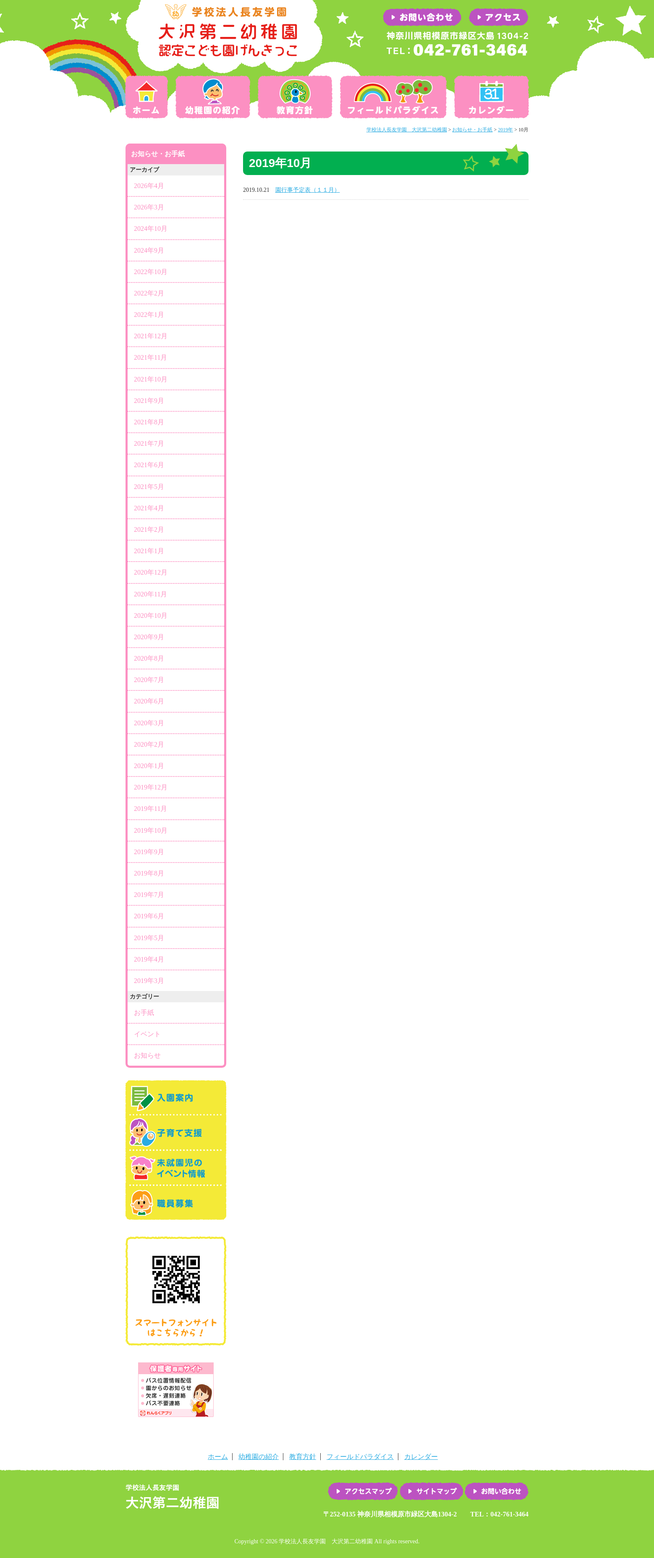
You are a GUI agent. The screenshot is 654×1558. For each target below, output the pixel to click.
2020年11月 (150, 594)
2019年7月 (149, 894)
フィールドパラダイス (393, 97)
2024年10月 (150, 228)
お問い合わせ (496, 1491)
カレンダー (490, 97)
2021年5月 (149, 486)
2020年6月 (149, 701)
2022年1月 (149, 314)
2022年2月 (149, 293)
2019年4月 (149, 959)
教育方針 (295, 97)
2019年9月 (149, 851)
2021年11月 (150, 357)
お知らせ (147, 1055)
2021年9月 (149, 400)
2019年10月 (150, 830)
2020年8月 (149, 658)
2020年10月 (150, 615)
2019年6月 (149, 916)
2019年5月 (149, 937)
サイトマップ (431, 1491)
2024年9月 (149, 250)
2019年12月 (150, 787)
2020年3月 (149, 723)
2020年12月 (150, 572)
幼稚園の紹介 (212, 97)
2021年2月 (149, 529)
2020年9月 (149, 636)
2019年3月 (149, 980)
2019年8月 (149, 873)
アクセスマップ (363, 1491)
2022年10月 (150, 271)
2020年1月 (149, 765)
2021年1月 (149, 550)
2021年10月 (150, 379)
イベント (147, 1034)
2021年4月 (149, 508)
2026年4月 (149, 185)
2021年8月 (149, 422)
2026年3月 (149, 207)
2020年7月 (149, 679)
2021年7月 (149, 443)
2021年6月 (149, 464)
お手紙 (144, 1012)
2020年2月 (149, 744)
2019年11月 (150, 808)
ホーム (148, 97)
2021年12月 (150, 336)
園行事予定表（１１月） (307, 190)
